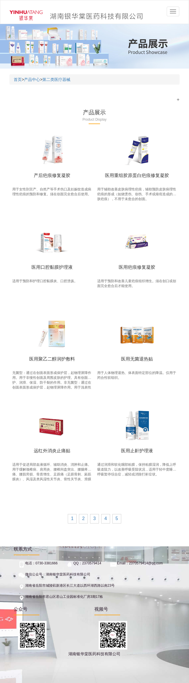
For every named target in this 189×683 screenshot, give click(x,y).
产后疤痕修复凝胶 (52, 175)
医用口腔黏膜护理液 (52, 267)
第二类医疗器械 (56, 79)
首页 (18, 79)
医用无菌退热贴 (137, 359)
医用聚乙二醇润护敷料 (52, 359)
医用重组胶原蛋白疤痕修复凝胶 (137, 175)
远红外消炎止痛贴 (52, 450)
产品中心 (32, 79)
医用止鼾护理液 (137, 450)
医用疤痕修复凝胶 (137, 267)
